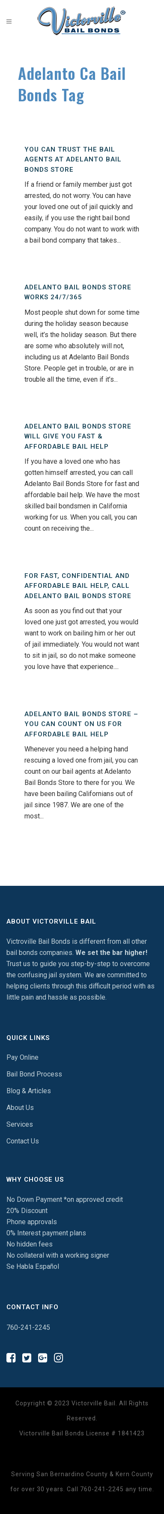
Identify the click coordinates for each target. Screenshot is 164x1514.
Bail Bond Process (34, 1074)
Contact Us (22, 1141)
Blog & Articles (28, 1091)
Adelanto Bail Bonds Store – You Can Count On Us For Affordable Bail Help (81, 724)
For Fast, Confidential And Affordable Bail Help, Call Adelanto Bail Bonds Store (77, 586)
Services (19, 1124)
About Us (20, 1108)
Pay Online (22, 1057)
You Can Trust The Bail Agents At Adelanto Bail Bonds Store (73, 159)
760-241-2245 (28, 1327)
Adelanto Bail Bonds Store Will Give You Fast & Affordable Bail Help (77, 436)
